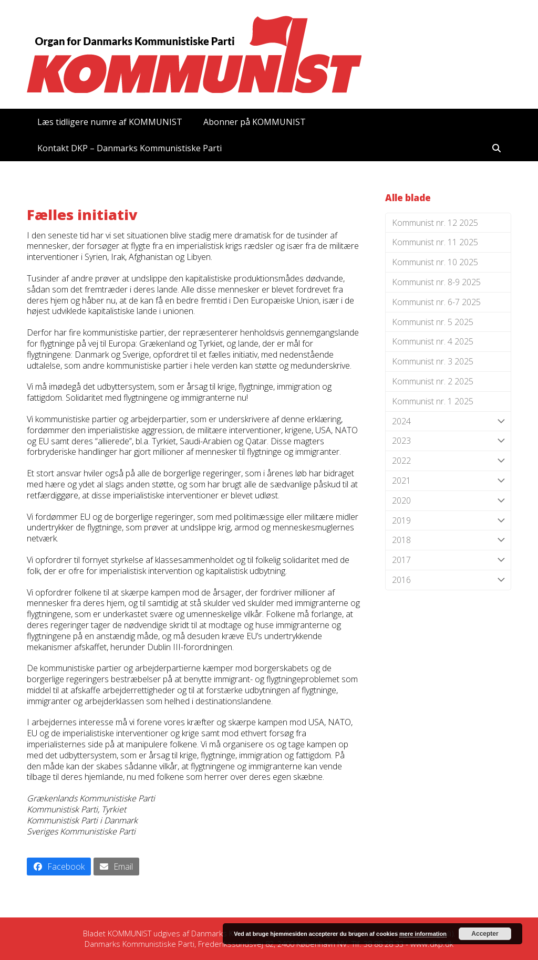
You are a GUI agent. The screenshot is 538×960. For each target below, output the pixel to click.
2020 (448, 500)
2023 (448, 441)
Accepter (484, 933)
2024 (448, 421)
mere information (423, 934)
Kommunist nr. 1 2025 (432, 401)
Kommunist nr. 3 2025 (432, 361)
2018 (448, 540)
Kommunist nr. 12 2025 (435, 222)
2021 (448, 481)
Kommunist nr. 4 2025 (432, 341)
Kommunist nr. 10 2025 (435, 262)
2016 (448, 580)
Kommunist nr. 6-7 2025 (436, 302)
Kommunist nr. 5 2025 (432, 322)
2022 (448, 461)
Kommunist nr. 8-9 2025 (436, 282)
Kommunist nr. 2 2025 (432, 381)
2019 (448, 520)
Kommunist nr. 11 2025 (435, 242)
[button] (496, 148)
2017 (448, 560)
